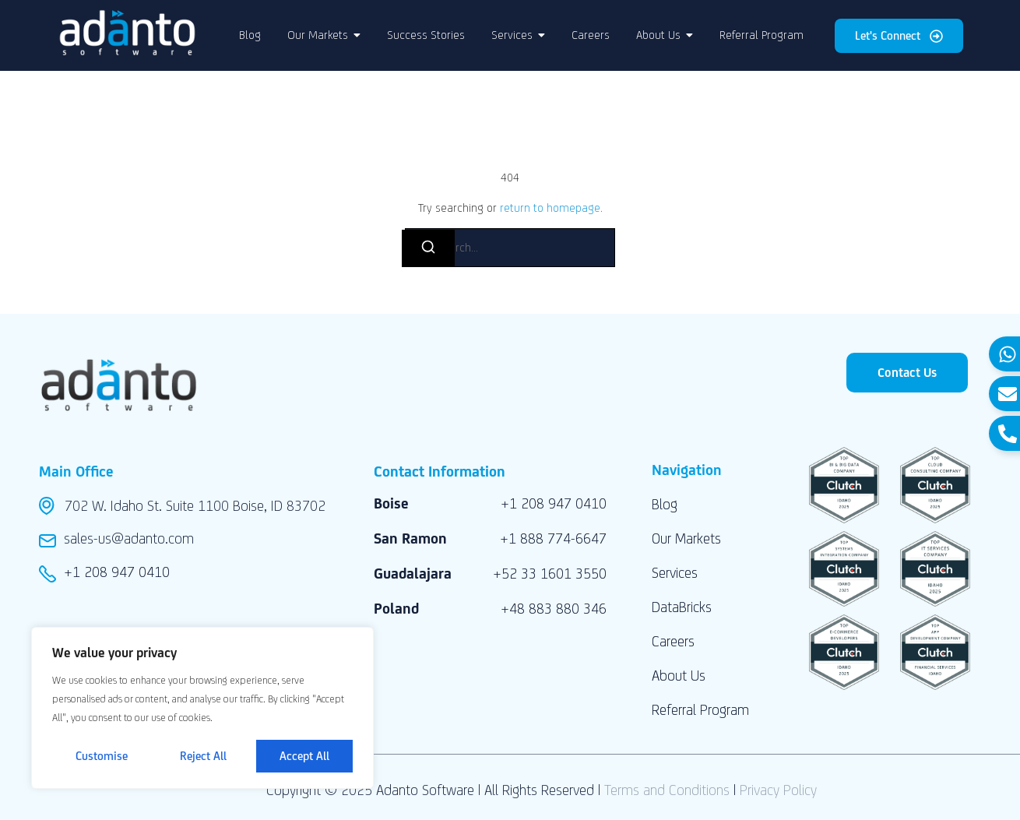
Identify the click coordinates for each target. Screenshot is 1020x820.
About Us (678, 675)
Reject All (204, 755)
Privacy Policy (778, 789)
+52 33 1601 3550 (550, 573)
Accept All (304, 755)
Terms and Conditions (667, 789)
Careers (673, 640)
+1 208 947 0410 (117, 571)
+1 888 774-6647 (553, 538)
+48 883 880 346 (554, 608)
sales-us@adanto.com (129, 538)
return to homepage (550, 207)
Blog (664, 503)
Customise (102, 755)
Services (675, 572)
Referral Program (700, 709)
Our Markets (686, 538)
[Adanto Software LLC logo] (127, 33)
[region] (202, 708)
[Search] (428, 248)
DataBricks (682, 606)
